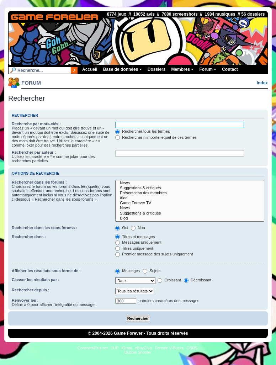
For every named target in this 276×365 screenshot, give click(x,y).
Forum (207, 69)
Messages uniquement (138, 242)
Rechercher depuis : (30, 290)
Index (262, 82)
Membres (182, 69)
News (190, 183)
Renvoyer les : (25, 300)
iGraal (126, 348)
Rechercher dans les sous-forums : (44, 228)
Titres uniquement (134, 248)
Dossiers (157, 69)
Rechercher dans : (29, 236)
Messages (127, 271)
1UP (114, 348)
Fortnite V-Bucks (169, 348)
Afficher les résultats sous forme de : (46, 271)
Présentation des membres (190, 193)
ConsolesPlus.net (93, 348)
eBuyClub (143, 348)
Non (138, 228)
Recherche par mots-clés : (36, 124)
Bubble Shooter (138, 352)
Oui (121, 228)
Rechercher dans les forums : (39, 182)
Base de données (122, 69)
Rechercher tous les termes (142, 131)
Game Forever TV (190, 203)
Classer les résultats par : (35, 279)
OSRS (191, 348)
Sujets (151, 271)
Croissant (169, 280)
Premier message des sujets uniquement (154, 254)
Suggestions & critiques (190, 188)
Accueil (89, 69)
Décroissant (197, 280)
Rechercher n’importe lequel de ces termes (156, 137)
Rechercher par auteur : (34, 152)
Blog (190, 218)
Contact (230, 69)
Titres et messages (135, 236)
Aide (190, 198)
